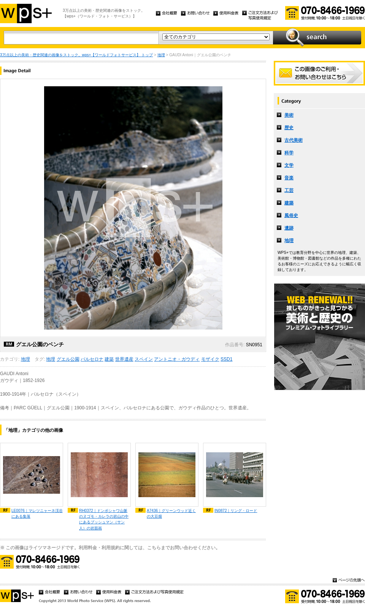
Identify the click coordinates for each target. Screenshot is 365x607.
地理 (161, 55)
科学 (289, 152)
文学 (289, 165)
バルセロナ (92, 359)
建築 (109, 359)
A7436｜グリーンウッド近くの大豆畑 (171, 513)
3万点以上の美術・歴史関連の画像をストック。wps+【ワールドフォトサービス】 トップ (76, 55)
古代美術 (293, 140)
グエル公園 (68, 359)
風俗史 (291, 215)
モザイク (210, 359)
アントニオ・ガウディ (177, 359)
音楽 (289, 178)
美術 (289, 115)
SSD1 (226, 359)
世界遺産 (124, 359)
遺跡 (289, 228)
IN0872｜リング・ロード (235, 511)
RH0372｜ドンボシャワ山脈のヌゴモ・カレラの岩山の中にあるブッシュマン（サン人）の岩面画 (104, 519)
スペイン (144, 359)
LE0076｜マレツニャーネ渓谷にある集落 (37, 513)
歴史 (289, 127)
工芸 (289, 190)
